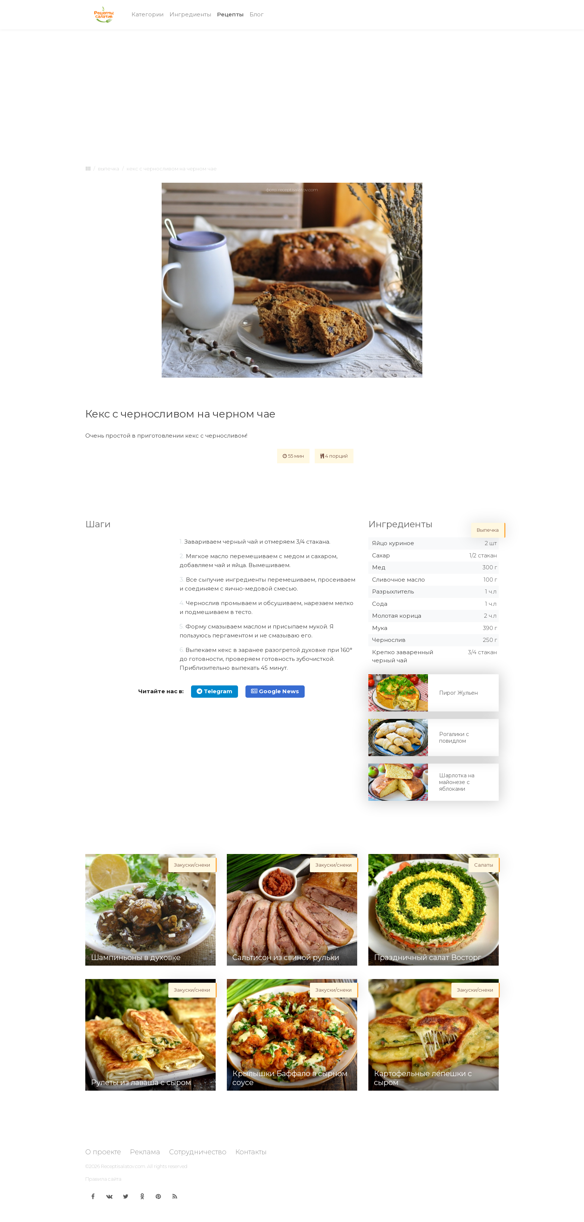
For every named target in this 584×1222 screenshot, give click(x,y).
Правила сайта (103, 1179)
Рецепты (232, 14)
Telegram (214, 691)
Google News (275, 691)
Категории (147, 14)
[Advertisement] (292, 90)
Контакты (251, 1152)
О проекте (103, 1152)
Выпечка (108, 169)
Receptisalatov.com (123, 1166)
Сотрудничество (197, 1152)
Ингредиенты (190, 14)
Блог (257, 14)
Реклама (145, 1152)
